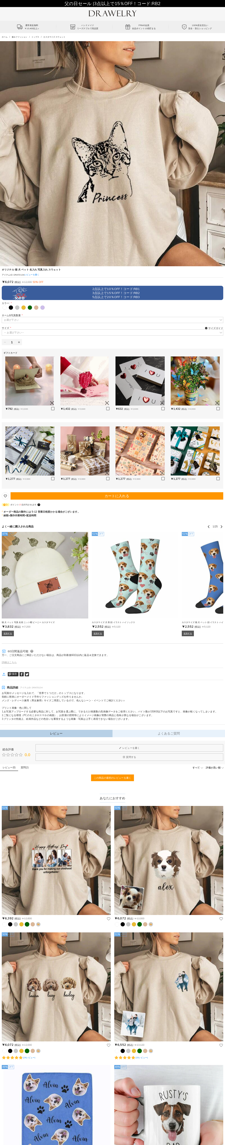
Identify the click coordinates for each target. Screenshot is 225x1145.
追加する (8, 633)
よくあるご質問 (169, 733)
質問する (129, 757)
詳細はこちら (9, 662)
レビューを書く (129, 747)
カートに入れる (117, 496)
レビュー (56, 733)
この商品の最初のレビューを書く (112, 777)
